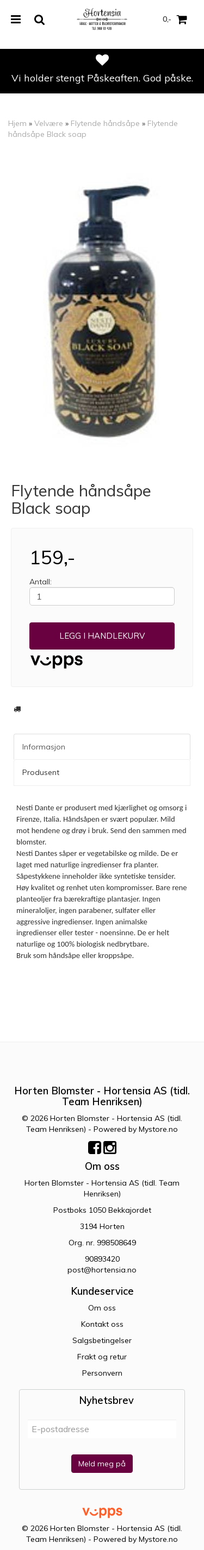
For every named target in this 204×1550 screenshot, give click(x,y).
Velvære (48, 123)
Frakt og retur (102, 1357)
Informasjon (43, 747)
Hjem (17, 123)
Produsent (40, 772)
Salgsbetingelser (102, 1340)
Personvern (102, 1373)
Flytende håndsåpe (105, 123)
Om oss (102, 1308)
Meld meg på (102, 1464)
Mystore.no (158, 1129)
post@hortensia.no (102, 1270)
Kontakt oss (102, 1324)
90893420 (102, 1259)
